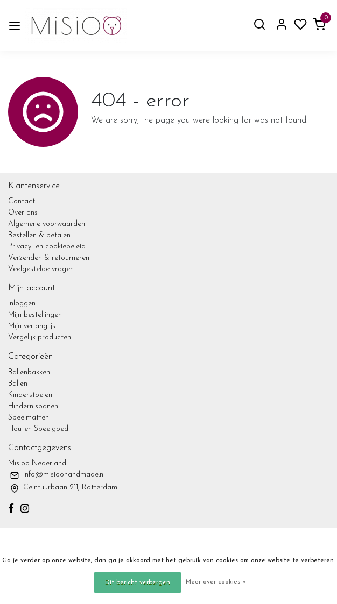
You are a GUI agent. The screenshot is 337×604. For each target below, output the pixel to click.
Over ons (23, 213)
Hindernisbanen (33, 406)
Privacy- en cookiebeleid (47, 247)
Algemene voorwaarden (46, 224)
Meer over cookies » (216, 582)
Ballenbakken (29, 372)
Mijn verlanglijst (33, 326)
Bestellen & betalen (39, 235)
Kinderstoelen (30, 395)
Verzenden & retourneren (48, 258)
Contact (21, 201)
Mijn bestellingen (35, 315)
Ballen (17, 384)
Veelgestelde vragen (41, 269)
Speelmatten (28, 418)
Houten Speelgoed (38, 429)
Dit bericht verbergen (137, 582)
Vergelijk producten (39, 337)
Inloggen (22, 304)
